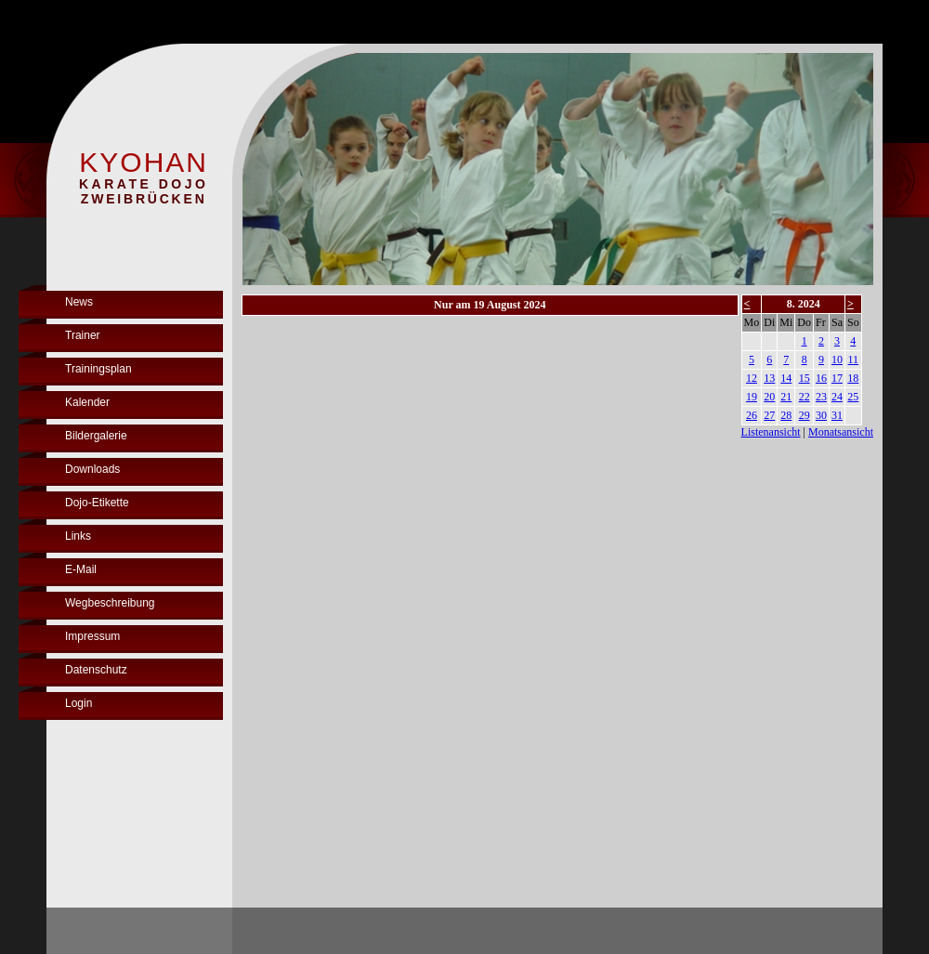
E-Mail (81, 569)
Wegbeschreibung (110, 602)
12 (751, 378)
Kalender (87, 402)
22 (804, 396)
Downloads (92, 469)
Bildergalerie (96, 435)
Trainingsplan (98, 368)
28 (786, 415)
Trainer (82, 335)
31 (837, 415)
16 (821, 378)
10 (837, 359)
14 (786, 378)
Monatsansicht (840, 431)
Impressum (92, 636)
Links (78, 535)
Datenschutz (96, 669)
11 (853, 359)
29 (804, 415)
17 (837, 378)
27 (769, 415)
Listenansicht (771, 431)
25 (852, 396)
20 (769, 396)
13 (769, 378)
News (79, 301)
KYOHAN (143, 162)
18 (852, 378)
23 (821, 396)
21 (786, 396)
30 (821, 415)
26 (751, 415)
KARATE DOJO (143, 183)
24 (837, 396)
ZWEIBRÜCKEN (144, 198)
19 (751, 396)
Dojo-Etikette (97, 502)
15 (804, 378)
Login (78, 703)
